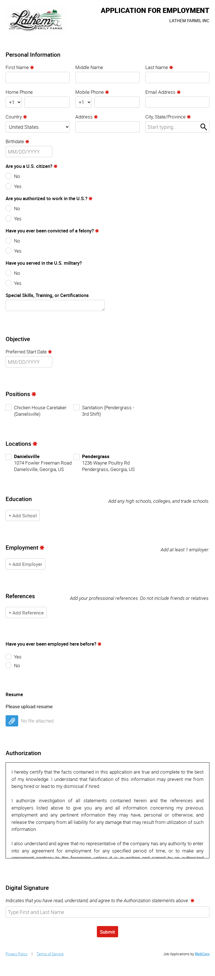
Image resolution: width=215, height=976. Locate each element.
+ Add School (23, 515)
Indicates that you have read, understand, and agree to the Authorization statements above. (97, 900)
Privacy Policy (16, 953)
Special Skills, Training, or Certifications (47, 295)
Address (84, 116)
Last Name (156, 67)
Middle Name (89, 67)
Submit (107, 932)
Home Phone (19, 92)
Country (14, 116)
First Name (17, 67)
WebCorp (202, 953)
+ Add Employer (25, 564)
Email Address (160, 92)
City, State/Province (165, 116)
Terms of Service (50, 953)
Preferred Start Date (26, 351)
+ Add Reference (26, 612)
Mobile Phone (89, 92)
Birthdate (15, 141)
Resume (14, 694)
